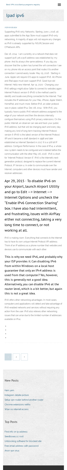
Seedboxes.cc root (14, 436)
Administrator (11, 27)
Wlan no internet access (17, 409)
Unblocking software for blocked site (23, 441)
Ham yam (9, 390)
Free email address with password (21, 446)
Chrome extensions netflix (17, 404)
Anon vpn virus (12, 450)
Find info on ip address (16, 431)
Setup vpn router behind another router (24, 400)
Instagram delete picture (17, 395)
